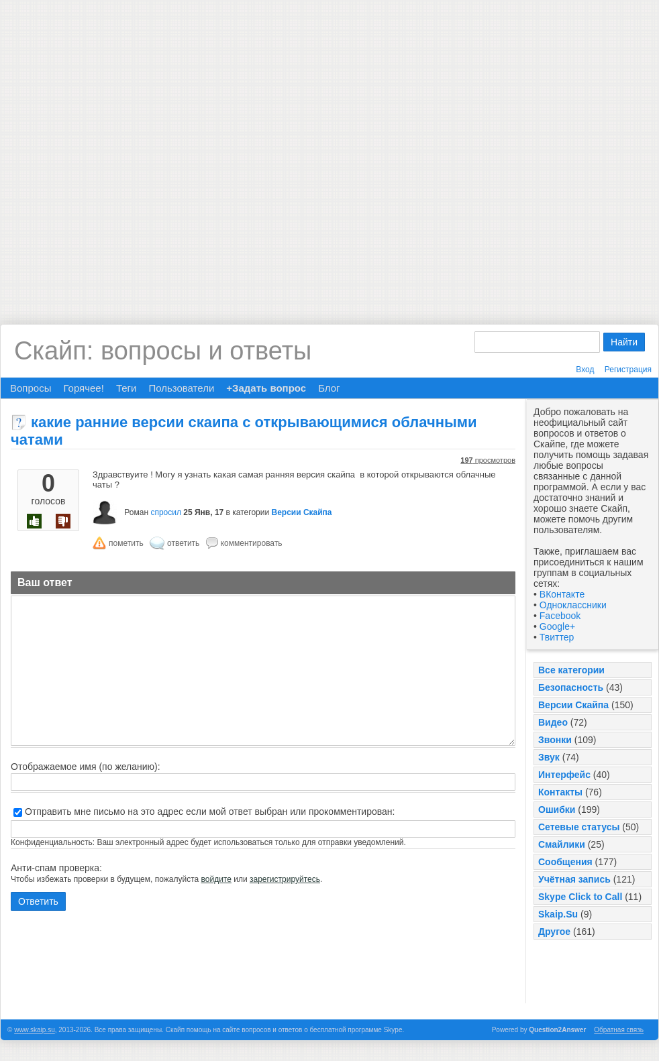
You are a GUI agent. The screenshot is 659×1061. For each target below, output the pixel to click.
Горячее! (83, 388)
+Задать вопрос (266, 388)
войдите (216, 879)
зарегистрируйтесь (285, 879)
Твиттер (557, 637)
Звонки (555, 739)
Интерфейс (564, 774)
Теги (126, 388)
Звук (549, 757)
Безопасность (570, 687)
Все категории (571, 670)
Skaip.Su (558, 914)
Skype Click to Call (580, 896)
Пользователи (181, 388)
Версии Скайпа (573, 705)
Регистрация (628, 369)
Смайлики (561, 844)
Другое (554, 931)
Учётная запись (574, 879)
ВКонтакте (562, 594)
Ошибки (556, 809)
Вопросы (30, 388)
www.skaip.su (34, 1030)
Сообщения (565, 861)
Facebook (560, 615)
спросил (165, 512)
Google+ (557, 626)
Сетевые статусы (578, 827)
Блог (329, 388)
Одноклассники (573, 605)
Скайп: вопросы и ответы (162, 351)
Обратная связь (619, 1030)
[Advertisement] (152, 152)
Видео (553, 722)
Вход (585, 369)
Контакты (560, 792)
